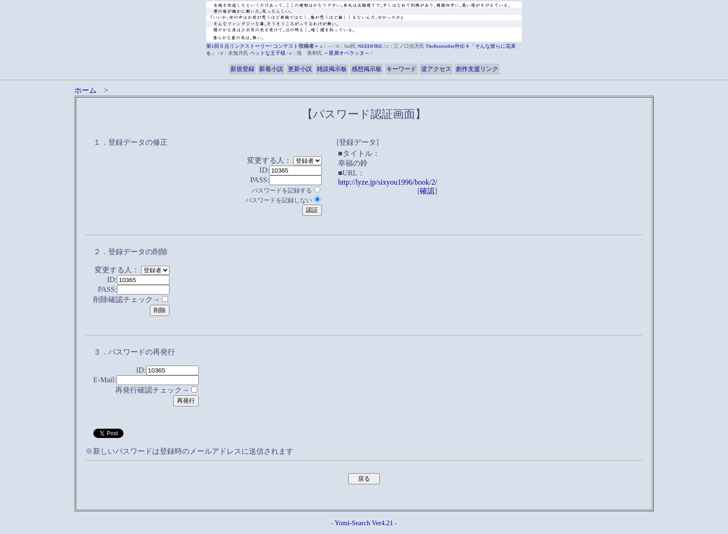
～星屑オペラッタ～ (347, 53)
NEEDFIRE (370, 46)
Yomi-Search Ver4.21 (364, 523)
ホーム (85, 90)
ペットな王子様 (268, 53)
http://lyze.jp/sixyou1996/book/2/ (387, 182)
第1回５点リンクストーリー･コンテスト (252, 46)
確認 (427, 191)
